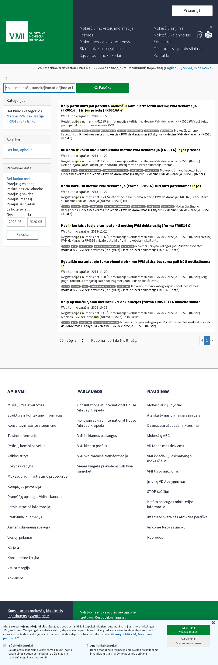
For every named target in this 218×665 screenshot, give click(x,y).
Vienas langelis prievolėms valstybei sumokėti (105, 469)
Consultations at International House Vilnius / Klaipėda (106, 408)
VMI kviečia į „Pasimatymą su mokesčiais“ (170, 458)
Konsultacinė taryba (23, 557)
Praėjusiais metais (21, 204)
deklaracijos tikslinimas (103, 131)
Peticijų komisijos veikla (26, 446)
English (170, 68)
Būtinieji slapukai (18, 646)
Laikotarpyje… (18, 209)
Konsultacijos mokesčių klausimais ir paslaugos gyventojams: (35, 613)
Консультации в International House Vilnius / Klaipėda (106, 423)
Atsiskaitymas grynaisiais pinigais (173, 415)
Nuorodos (155, 537)
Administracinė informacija (28, 507)
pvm (85, 131)
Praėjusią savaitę (20, 194)
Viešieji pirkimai (19, 537)
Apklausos (15, 578)
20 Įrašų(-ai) (72, 340)
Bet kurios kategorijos (24, 111)
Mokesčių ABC (158, 435)
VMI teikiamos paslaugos (97, 435)
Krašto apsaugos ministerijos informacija (170, 504)
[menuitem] (107, 28)
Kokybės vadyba (20, 466)
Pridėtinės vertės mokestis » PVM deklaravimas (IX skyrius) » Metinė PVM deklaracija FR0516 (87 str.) (136, 136)
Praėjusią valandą (20, 184)
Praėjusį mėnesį (19, 199)
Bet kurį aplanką (19, 150)
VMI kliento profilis (92, 446)
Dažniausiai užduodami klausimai (173, 425)
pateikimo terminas (90, 170)
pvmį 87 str (166, 131)
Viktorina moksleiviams (165, 446)
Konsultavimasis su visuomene (31, 425)
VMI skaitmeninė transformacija (102, 456)
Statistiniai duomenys (24, 517)
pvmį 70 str (153, 206)
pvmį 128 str (152, 131)
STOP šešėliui (158, 491)
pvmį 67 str (96, 206)
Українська (202, 68)
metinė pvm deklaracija (130, 131)
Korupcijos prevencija (24, 486)
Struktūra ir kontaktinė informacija (35, 415)
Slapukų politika (121, 634)
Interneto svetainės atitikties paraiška (177, 517)
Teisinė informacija (22, 435)
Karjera (13, 547)
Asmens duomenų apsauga (28, 527)
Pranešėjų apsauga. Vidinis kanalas (34, 496)
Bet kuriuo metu (19, 178)
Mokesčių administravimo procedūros (37, 476)
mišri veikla (85, 246)
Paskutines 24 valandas (25, 189)
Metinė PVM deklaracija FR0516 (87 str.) (25, 119)
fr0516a (75, 131)
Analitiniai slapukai (101, 646)
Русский (185, 68)
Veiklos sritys (17, 456)
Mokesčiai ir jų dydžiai (164, 405)
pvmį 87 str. (136, 170)
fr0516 (66, 131)
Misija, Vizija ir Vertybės (25, 405)
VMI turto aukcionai (162, 471)
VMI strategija (18, 568)
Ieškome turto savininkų (166, 527)
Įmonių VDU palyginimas (166, 481)
